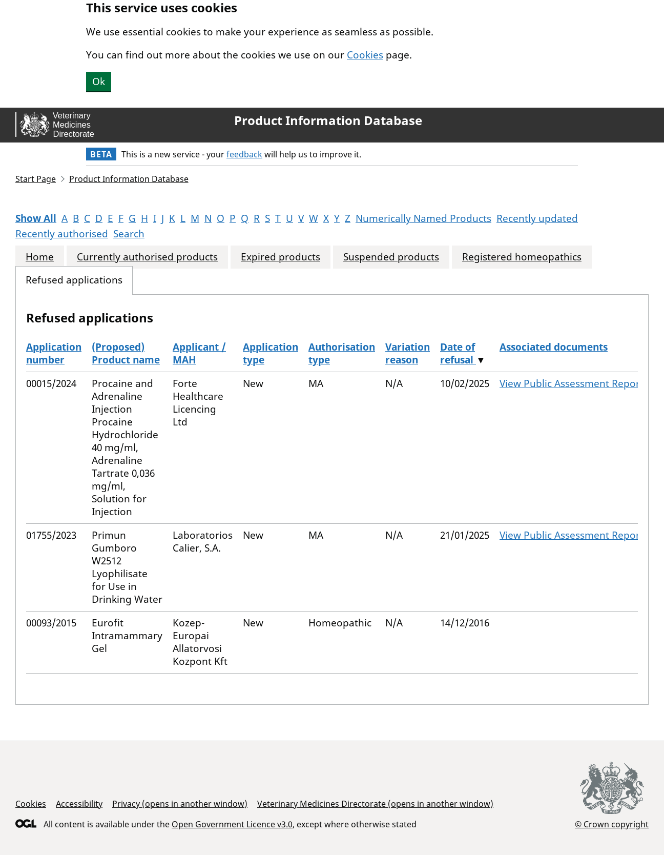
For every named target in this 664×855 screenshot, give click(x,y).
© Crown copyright (612, 824)
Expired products (280, 257)
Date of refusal (458, 353)
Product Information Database (328, 120)
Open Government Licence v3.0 (232, 824)
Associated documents (554, 347)
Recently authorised (61, 233)
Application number (53, 353)
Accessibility (79, 803)
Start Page (35, 179)
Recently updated (537, 218)
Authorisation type (341, 353)
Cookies (365, 55)
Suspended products (391, 257)
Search (128, 233)
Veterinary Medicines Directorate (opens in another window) (375, 803)
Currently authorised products (147, 257)
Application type (270, 353)
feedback (244, 154)
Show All (35, 218)
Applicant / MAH (199, 353)
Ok (98, 81)
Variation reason (407, 353)
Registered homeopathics (522, 257)
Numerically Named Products (423, 218)
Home (40, 257)
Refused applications (74, 280)
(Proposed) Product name (126, 353)
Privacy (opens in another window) (179, 803)
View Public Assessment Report (572, 383)
